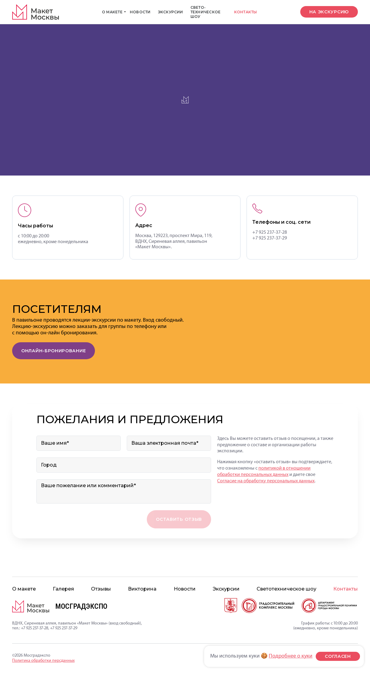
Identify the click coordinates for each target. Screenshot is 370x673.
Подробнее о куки (290, 656)
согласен (338, 656)
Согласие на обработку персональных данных (265, 481)
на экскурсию (329, 12)
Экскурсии (170, 12)
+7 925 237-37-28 (269, 232)
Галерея (63, 589)
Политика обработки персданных (43, 660)
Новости (140, 12)
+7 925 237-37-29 (269, 238)
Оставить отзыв (179, 519)
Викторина (142, 589)
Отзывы (101, 589)
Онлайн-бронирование (53, 350)
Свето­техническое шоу (205, 12)
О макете (114, 12)
